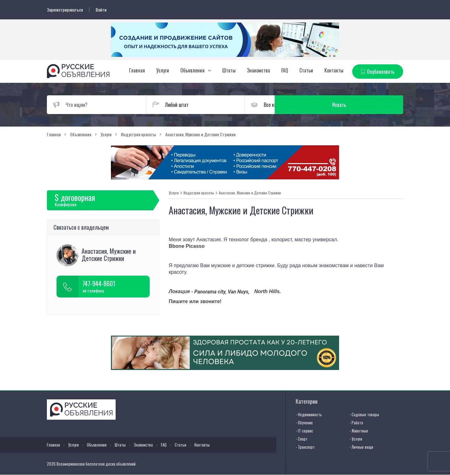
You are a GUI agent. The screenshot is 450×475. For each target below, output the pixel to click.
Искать (373, 104)
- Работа (356, 422)
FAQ (284, 70)
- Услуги (355, 438)
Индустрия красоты (198, 192)
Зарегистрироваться (65, 9)
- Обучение (304, 422)
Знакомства (258, 70)
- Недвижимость (309, 414)
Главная (137, 70)
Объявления (192, 70)
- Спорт (302, 438)
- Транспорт (305, 446)
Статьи (306, 70)
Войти (101, 9)
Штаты (229, 70)
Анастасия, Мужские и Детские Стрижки (250, 192)
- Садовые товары (364, 414)
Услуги (162, 70)
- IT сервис (304, 430)
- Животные (358, 430)
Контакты (333, 70)
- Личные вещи (361, 446)
